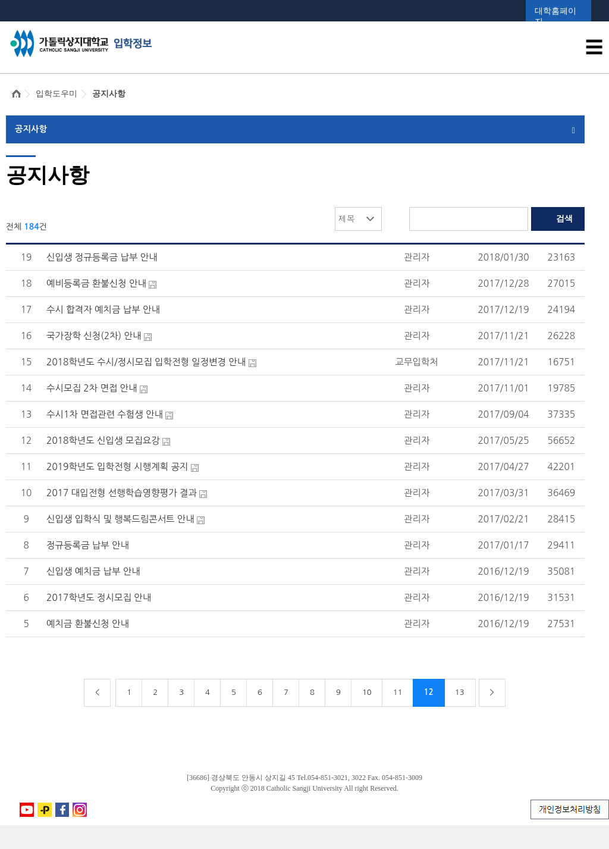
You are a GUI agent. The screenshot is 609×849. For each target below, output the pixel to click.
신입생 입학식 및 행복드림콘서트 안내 (120, 519)
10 (367, 692)
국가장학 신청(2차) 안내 (93, 335)
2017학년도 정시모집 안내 (98, 597)
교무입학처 (416, 362)
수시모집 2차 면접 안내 (91, 388)
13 (459, 692)
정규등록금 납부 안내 (87, 545)
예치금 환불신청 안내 (87, 623)
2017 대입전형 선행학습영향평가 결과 (121, 492)
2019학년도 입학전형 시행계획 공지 (117, 466)
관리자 (416, 257)
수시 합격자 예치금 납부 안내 (103, 309)
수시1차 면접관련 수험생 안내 (104, 414)
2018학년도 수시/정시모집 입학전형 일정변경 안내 (146, 362)
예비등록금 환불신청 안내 (96, 283)
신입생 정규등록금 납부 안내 (102, 257)
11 (398, 692)
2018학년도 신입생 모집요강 (103, 440)
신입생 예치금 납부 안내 (93, 571)
